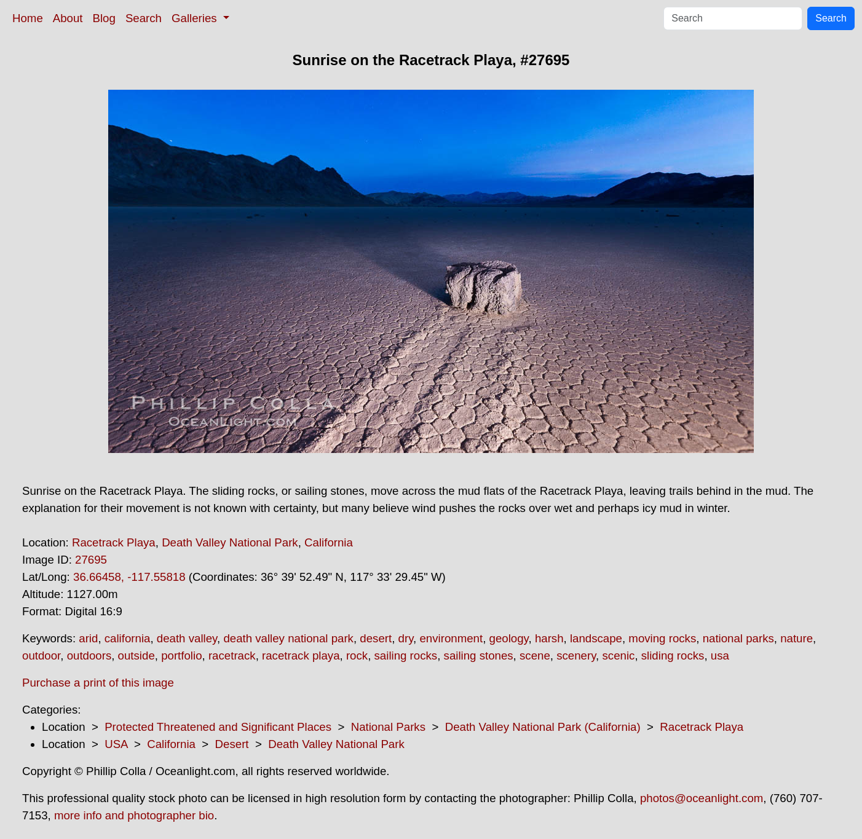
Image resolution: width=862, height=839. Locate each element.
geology (509, 638)
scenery (576, 655)
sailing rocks (406, 655)
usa (720, 655)
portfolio (181, 655)
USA (116, 744)
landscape (596, 638)
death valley (187, 638)
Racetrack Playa (114, 542)
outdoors (89, 655)
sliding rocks (673, 655)
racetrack (232, 655)
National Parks (388, 726)
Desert (232, 744)
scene (535, 655)
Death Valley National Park (230, 542)
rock (357, 655)
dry (406, 638)
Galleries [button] (196, 18)
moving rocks (662, 638)
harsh (549, 638)
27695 (91, 559)
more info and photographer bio (134, 815)
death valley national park (288, 638)
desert (376, 638)
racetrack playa (301, 655)
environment (451, 638)
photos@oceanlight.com (701, 798)
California (328, 542)
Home (27, 18)
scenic (618, 655)
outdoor (41, 655)
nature (796, 638)
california (128, 638)
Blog (104, 18)
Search (143, 18)
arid (88, 638)
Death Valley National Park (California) (543, 726)
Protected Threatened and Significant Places (218, 726)
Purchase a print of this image (98, 682)
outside (136, 655)
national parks (738, 638)
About (68, 18)
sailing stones (478, 655)
